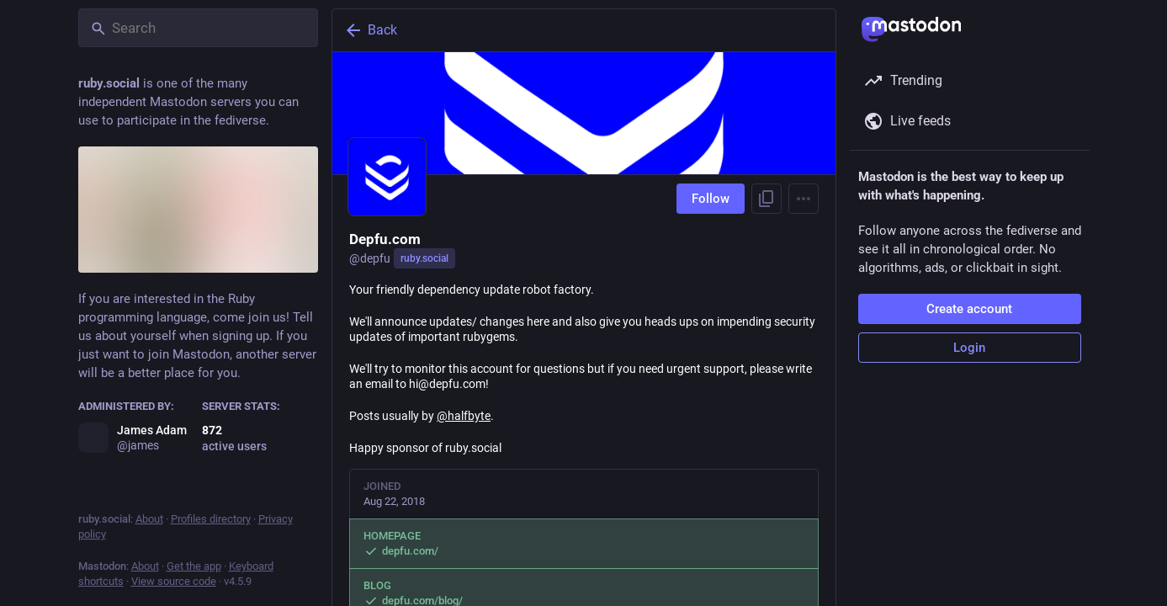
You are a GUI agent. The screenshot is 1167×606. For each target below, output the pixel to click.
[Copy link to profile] (766, 198)
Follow (710, 198)
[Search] (198, 27)
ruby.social (424, 258)
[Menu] (803, 198)
